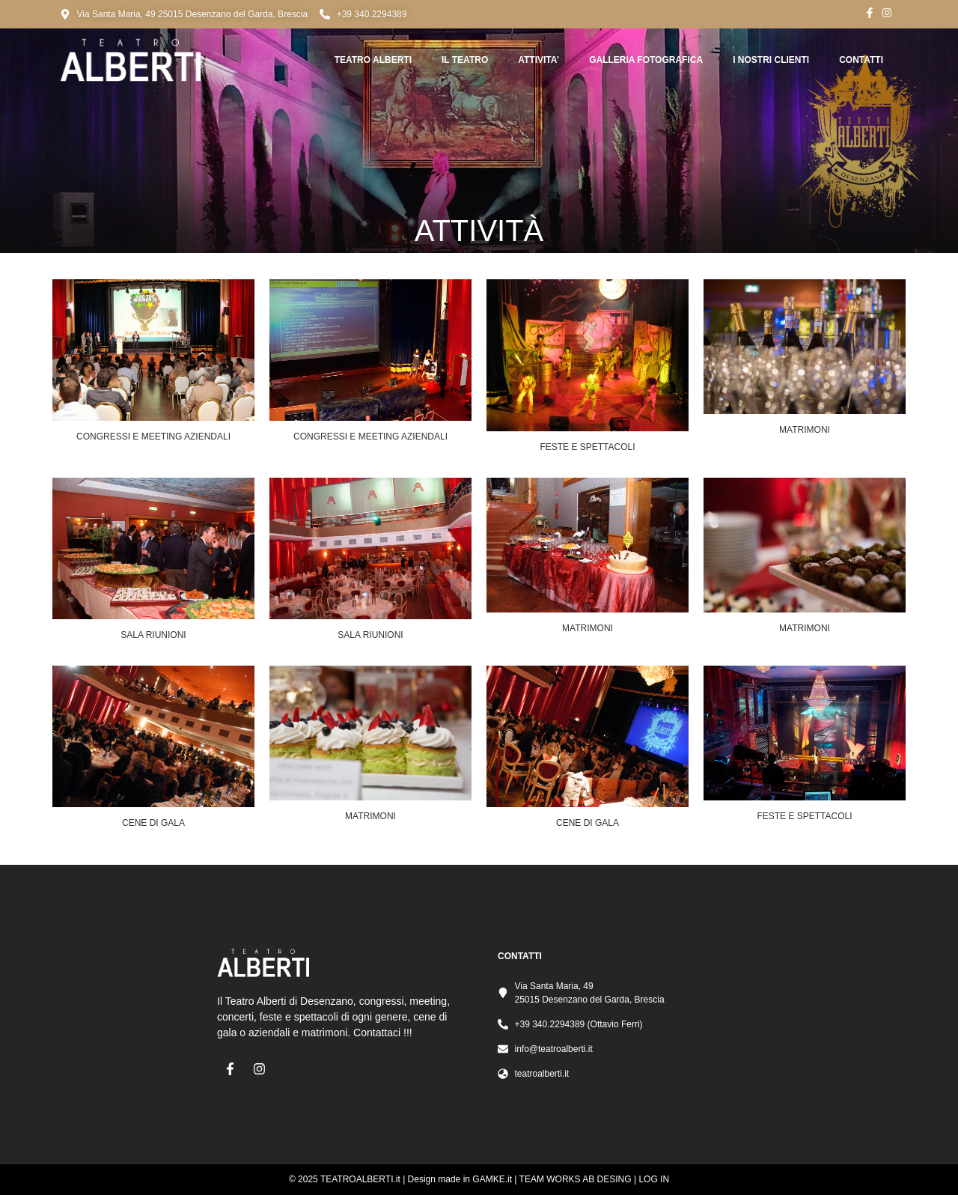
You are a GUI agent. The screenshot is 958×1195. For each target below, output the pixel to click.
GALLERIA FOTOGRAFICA (646, 60)
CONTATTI (861, 60)
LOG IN (653, 1179)
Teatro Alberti (373, 60)
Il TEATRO (465, 60)
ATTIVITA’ (538, 60)
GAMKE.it (492, 1179)
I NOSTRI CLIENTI (771, 60)
